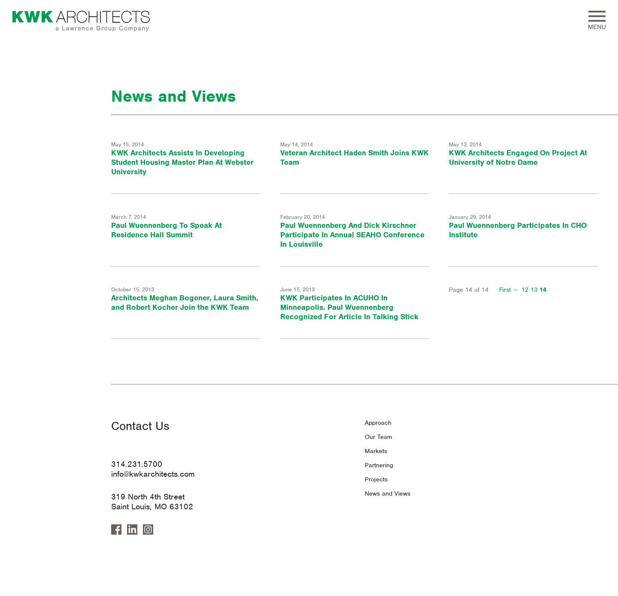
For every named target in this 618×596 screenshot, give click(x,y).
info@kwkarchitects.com (153, 474)
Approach (378, 423)
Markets (376, 451)
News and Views (387, 493)
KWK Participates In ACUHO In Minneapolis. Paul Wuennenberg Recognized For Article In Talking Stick (349, 307)
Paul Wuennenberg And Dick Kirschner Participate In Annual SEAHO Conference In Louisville (352, 235)
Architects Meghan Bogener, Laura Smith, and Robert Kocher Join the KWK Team (184, 302)
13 (533, 289)
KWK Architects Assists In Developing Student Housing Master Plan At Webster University (182, 162)
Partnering (379, 465)
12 (524, 289)
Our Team (378, 437)
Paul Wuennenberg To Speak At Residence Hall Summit (166, 230)
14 (542, 289)
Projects (376, 479)
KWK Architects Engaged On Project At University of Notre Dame (518, 157)
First (505, 289)
